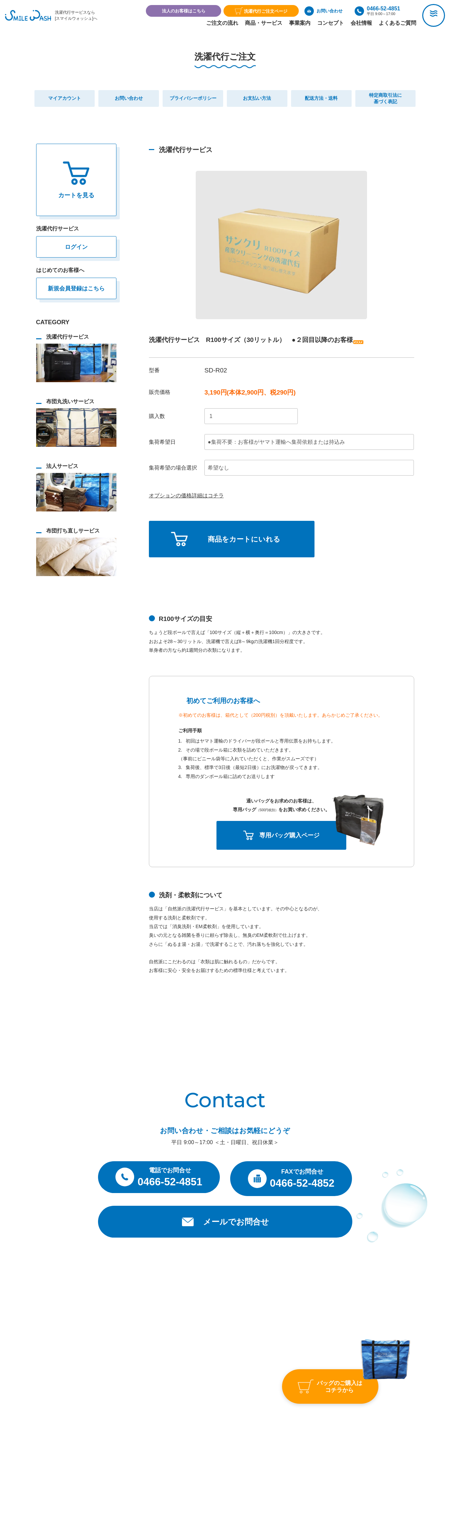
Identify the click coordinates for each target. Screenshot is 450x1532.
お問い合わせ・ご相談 (312, 1403)
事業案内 (299, 23)
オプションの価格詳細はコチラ (186, 495)
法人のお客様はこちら (183, 10)
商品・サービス (263, 23)
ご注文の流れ (222, 23)
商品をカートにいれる (246, 540)
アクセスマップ (303, 1378)
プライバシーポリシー (225, 1468)
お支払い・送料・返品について (233, 1445)
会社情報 (361, 23)
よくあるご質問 (397, 23)
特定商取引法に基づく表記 (229, 1457)
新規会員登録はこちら (76, 288)
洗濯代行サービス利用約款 (233, 1432)
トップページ (223, 1378)
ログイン (76, 247)
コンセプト (330, 23)
